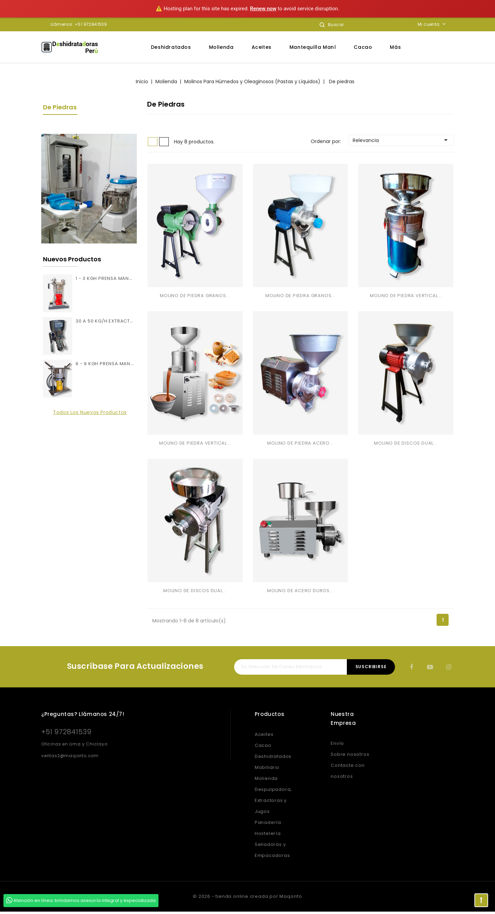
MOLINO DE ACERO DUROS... (300, 593)
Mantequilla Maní (312, 47)
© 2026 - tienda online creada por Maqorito (247, 898)
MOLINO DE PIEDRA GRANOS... (195, 296)
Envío (337, 745)
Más (395, 47)
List (164, 142)
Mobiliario (267, 769)
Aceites (262, 47)
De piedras (60, 107)
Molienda (221, 47)
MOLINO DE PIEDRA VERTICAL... (405, 296)
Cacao (363, 47)
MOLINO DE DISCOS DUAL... (405, 445)
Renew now (263, 9)
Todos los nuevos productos (90, 412)
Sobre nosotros (350, 756)
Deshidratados (171, 47)
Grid (152, 142)
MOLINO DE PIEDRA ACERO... (300, 445)
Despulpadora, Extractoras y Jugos (273, 802)
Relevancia (401, 140)
